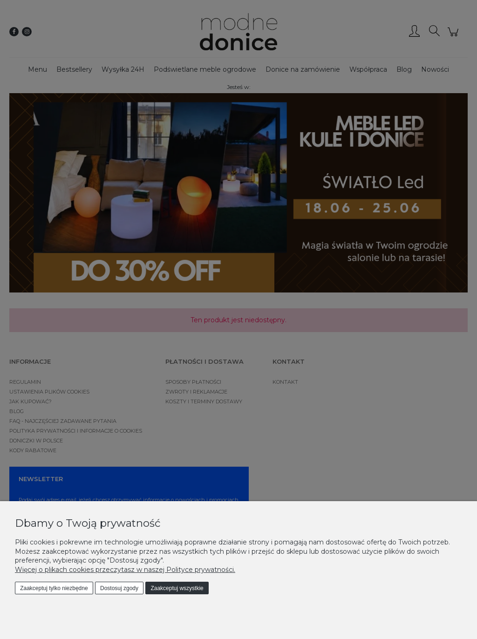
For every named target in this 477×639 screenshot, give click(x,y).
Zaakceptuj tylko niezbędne (54, 588)
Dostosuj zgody (119, 588)
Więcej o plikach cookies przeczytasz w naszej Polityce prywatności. (125, 569)
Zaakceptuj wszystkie (176, 588)
